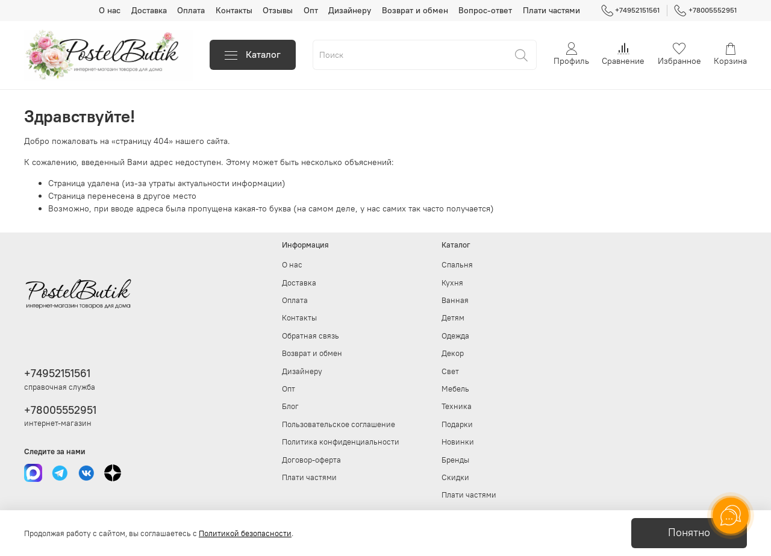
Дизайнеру (349, 10)
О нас (109, 10)
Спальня (457, 264)
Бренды (455, 459)
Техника (457, 406)
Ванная (455, 300)
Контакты (234, 10)
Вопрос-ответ (485, 10)
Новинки (458, 441)
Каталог (253, 54)
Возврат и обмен (415, 10)
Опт (311, 10)
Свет (450, 371)
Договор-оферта (311, 459)
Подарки (457, 424)
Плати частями (551, 10)
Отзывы (278, 10)
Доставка (149, 10)
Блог (290, 406)
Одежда (455, 335)
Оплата (191, 10)
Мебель (455, 388)
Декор (453, 353)
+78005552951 (705, 10)
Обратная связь (310, 335)
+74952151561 (630, 10)
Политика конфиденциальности (340, 441)
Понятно (689, 532)
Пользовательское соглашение (338, 424)
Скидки (455, 477)
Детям (453, 317)
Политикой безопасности (245, 533)
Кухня (452, 282)
